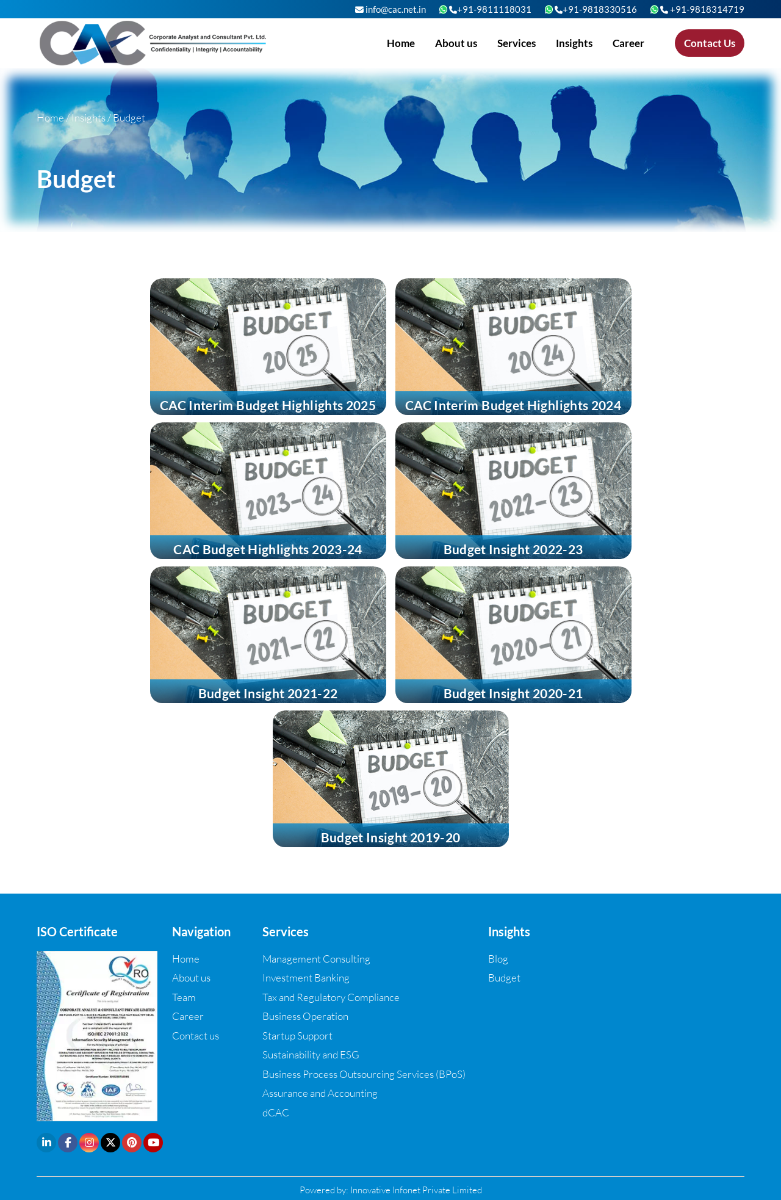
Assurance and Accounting (320, 1092)
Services (516, 43)
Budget (504, 977)
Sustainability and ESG (310, 1054)
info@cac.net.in (390, 9)
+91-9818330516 (596, 9)
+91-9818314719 (702, 9)
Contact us (195, 1035)
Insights (574, 43)
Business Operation (305, 1016)
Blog (498, 958)
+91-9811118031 (490, 9)
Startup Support (297, 1035)
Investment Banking (306, 977)
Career (628, 43)
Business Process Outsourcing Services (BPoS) (364, 1074)
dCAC (275, 1112)
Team (184, 997)
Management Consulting (316, 958)
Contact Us (709, 43)
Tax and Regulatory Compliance (331, 997)
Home (401, 43)
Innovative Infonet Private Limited (416, 1189)
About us (456, 43)
